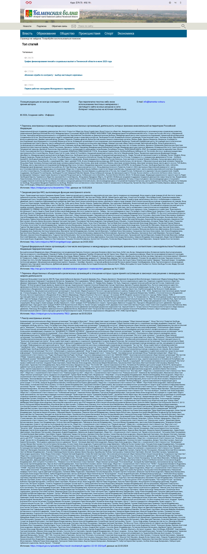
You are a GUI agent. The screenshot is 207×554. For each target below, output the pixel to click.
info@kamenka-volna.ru (154, 102)
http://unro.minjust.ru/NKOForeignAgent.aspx (51, 242)
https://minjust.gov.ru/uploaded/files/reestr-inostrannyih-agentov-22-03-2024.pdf (68, 546)
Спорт (109, 33)
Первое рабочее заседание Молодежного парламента (49, 88)
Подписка (41, 26)
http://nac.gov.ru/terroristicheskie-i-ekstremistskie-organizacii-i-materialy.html (66, 268)
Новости (27, 26)
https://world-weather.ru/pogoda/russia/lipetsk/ (51, 4)
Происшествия (89, 33)
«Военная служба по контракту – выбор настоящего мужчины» (53, 75)
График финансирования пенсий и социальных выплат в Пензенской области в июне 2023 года (68, 61)
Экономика (125, 33)
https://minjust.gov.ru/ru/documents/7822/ (50, 313)
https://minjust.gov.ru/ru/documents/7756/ (50, 187)
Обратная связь (59, 26)
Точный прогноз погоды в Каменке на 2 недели (51, 1)
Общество (67, 33)
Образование (46, 33)
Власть (27, 33)
